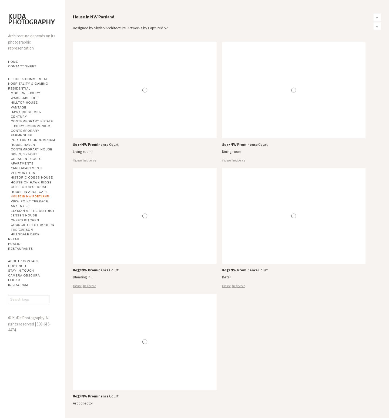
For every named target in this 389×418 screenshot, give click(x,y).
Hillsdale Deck (25, 234)
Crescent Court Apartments (26, 161)
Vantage (18, 107)
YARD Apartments (27, 168)
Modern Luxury (25, 93)
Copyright (18, 266)
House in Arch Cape (29, 191)
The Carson (22, 229)
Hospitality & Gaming (28, 83)
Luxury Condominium (31, 126)
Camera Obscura (24, 275)
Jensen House (24, 215)
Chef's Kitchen (25, 220)
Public (14, 243)
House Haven (23, 144)
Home (13, 61)
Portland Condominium (33, 139)
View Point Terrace (29, 201)
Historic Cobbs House (32, 177)
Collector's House (29, 187)
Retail (14, 239)
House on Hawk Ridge (31, 182)
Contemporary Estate (32, 121)
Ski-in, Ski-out (24, 154)
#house (77, 160)
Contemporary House (31, 149)
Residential (19, 88)
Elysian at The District (33, 210)
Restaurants (20, 248)
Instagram (18, 285)
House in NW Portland (30, 196)
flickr (14, 280)
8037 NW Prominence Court (96, 145)
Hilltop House (24, 102)
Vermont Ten (23, 173)
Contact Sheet (22, 66)
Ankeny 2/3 (21, 206)
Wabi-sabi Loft (24, 98)
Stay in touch (21, 270)
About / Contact (23, 261)
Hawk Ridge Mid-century (26, 114)
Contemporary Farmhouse (25, 133)
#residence (89, 160)
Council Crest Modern (32, 224)
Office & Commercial (28, 79)
